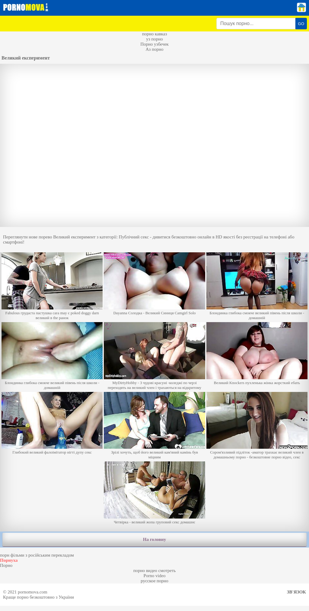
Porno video (155, 575)
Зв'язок (296, 592)
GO (301, 23)
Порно (6, 565)
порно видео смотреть (154, 570)
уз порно (154, 39)
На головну (154, 539)
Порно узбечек (154, 44)
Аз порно (154, 49)
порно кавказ (154, 33)
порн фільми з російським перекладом (37, 555)
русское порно (154, 580)
